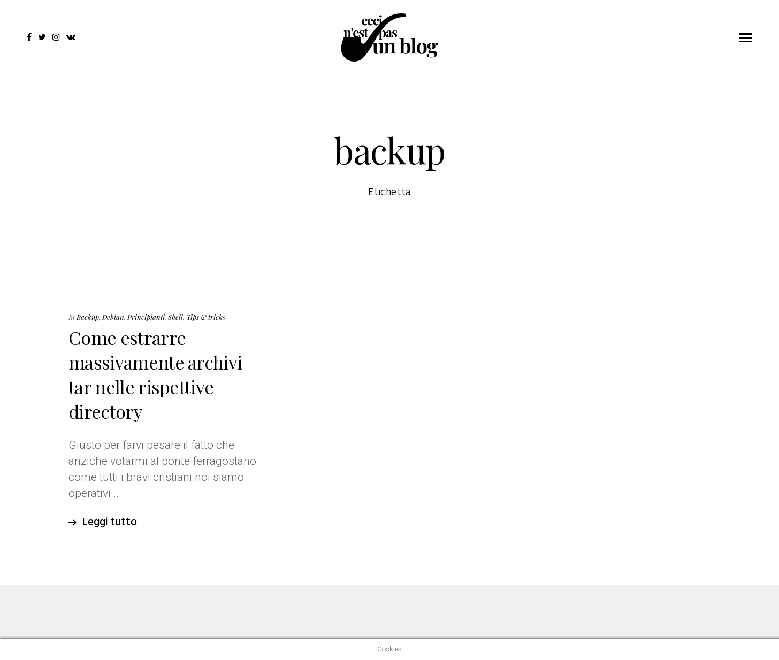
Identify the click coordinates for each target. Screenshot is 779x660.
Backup (88, 316)
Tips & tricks (205, 316)
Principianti (146, 316)
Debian (113, 316)
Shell (175, 316)
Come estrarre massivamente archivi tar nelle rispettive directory (155, 374)
